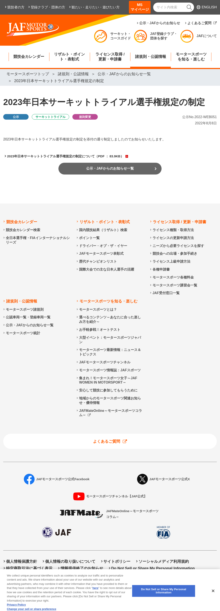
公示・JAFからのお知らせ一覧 (110, 171)
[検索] (189, 7)
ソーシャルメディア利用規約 (164, 562)
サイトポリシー (116, 562)
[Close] (213, 595)
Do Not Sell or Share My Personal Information (153, 568)
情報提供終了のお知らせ (82, 568)
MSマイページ (140, 7)
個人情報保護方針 (21, 562)
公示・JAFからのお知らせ (159, 23)
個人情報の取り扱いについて (70, 562)
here (95, 592)
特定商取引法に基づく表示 (29, 568)
